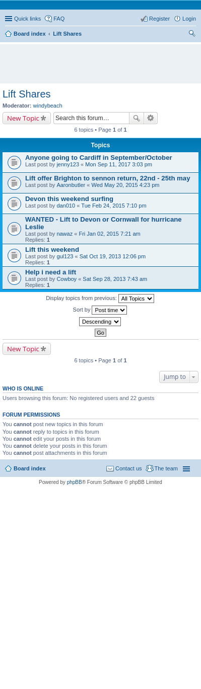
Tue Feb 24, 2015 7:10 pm (113, 206)
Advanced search (151, 118)
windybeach (47, 106)
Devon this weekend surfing (69, 199)
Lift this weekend (52, 249)
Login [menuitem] (189, 19)
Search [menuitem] (192, 35)
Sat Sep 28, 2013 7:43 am (115, 279)
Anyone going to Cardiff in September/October (98, 157)
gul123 (64, 256)
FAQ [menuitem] (58, 19)
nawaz (64, 234)
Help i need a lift (50, 272)
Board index (30, 468)
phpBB (74, 482)
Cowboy (66, 279)
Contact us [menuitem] (128, 468)
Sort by (100, 310)
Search (136, 118)
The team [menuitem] (166, 468)
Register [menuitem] (159, 19)
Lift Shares (27, 94)
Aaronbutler (70, 185)
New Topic (23, 118)
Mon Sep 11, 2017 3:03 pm (118, 164)
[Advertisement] (103, 59)
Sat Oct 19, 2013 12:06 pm (113, 256)
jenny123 (67, 164)
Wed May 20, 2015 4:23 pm (125, 185)
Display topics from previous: (100, 298)
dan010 (65, 206)
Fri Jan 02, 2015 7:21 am (109, 234)
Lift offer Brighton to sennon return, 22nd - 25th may (107, 178)
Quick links (27, 19)
